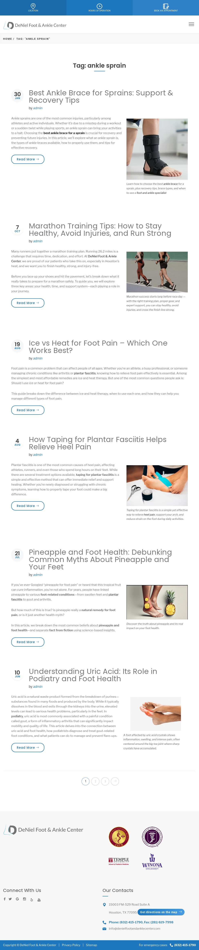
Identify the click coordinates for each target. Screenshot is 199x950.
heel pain (149, 514)
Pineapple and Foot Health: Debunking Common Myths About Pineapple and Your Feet (100, 559)
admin (37, 108)
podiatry (17, 716)
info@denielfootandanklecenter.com (134, 928)
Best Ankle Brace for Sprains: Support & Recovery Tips (101, 96)
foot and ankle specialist (152, 192)
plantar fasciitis (85, 373)
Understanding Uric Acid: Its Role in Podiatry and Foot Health (93, 675)
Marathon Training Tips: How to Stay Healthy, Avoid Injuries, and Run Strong (100, 229)
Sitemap (91, 945)
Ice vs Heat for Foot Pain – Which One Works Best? (98, 347)
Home (7, 38)
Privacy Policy (71, 945)
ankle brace (170, 183)
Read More (30, 159)
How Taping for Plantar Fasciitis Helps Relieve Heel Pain (98, 443)
